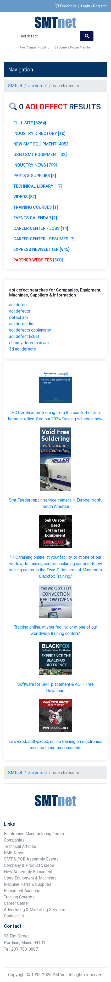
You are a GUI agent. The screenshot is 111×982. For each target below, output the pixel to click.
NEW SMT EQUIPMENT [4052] (41, 144)
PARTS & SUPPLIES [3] (34, 175)
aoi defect (18, 304)
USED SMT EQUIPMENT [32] (40, 154)
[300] (38, 259)
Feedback (65, 6)
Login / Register (94, 6)
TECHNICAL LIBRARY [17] (37, 186)
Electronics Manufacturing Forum (34, 833)
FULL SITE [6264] (29, 122)
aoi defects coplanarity (30, 330)
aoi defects (19, 311)
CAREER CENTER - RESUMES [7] (43, 238)
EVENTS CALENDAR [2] (35, 217)
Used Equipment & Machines (30, 878)
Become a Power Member (73, 47)
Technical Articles (20, 846)
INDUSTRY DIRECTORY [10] (39, 133)
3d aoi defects (22, 349)
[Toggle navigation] (95, 69)
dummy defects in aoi (29, 342)
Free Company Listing (34, 47)
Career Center (16, 903)
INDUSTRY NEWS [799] (35, 165)
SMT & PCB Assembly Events (31, 859)
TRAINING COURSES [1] (35, 207)
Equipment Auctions (22, 890)
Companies (14, 840)
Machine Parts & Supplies (27, 884)
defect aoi (18, 317)
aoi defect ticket (24, 336)
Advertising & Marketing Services (34, 909)
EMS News (14, 852)
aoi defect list (22, 323)
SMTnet (15, 85)
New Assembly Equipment (28, 871)
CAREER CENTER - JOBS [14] (40, 228)
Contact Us (14, 915)
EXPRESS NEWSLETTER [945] (41, 249)
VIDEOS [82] (24, 196)
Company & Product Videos (29, 865)
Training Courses (19, 897)
